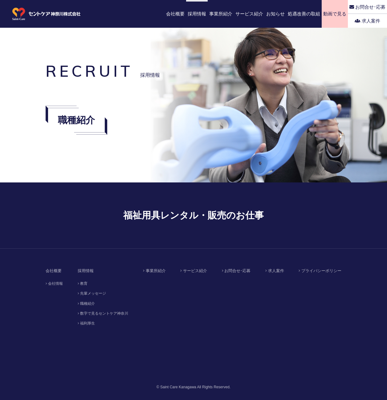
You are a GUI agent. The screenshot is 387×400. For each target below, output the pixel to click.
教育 (83, 283)
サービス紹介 (193, 270)
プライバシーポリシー (320, 270)
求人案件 (367, 20)
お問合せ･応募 (367, 7)
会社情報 (54, 283)
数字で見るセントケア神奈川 (103, 313)
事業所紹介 (154, 270)
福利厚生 (86, 323)
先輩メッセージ (92, 293)
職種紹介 (86, 303)
